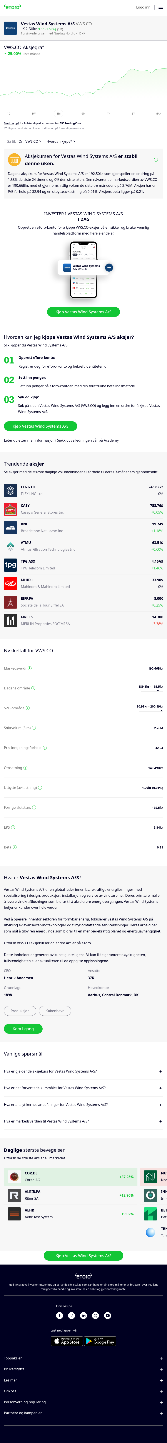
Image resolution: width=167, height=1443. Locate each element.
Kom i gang (23, 1028)
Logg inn (143, 7)
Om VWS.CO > (29, 141)
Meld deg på (11, 123)
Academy (111, 440)
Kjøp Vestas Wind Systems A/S (84, 312)
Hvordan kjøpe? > (61, 141)
